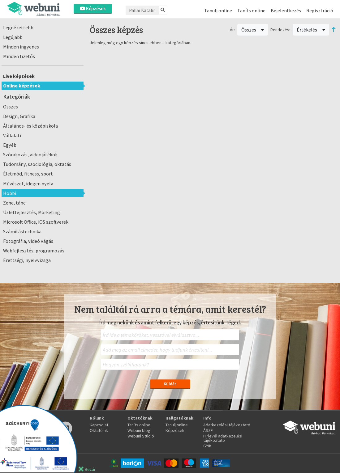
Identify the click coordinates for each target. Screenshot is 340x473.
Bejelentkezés (286, 10)
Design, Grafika (19, 116)
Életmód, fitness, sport (28, 174)
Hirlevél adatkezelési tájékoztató (222, 438)
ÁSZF (208, 430)
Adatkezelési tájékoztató (226, 425)
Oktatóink (99, 430)
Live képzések (19, 76)
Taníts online (251, 10)
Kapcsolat (99, 425)
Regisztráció (319, 10)
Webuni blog (138, 430)
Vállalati (12, 135)
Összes (10, 106)
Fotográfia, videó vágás (28, 241)
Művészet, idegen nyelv (28, 183)
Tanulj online (218, 10)
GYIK (207, 446)
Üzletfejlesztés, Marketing (31, 212)
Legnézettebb (18, 27)
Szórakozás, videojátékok (30, 154)
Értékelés (311, 30)
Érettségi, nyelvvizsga (27, 260)
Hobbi (9, 193)
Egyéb (9, 145)
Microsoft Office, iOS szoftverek (35, 222)
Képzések (93, 8)
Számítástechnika (22, 231)
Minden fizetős (19, 56)
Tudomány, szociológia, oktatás (37, 164)
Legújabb (13, 37)
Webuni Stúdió (140, 436)
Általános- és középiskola (30, 126)
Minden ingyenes (21, 47)
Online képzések (21, 85)
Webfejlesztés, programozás (33, 250)
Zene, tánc (14, 203)
